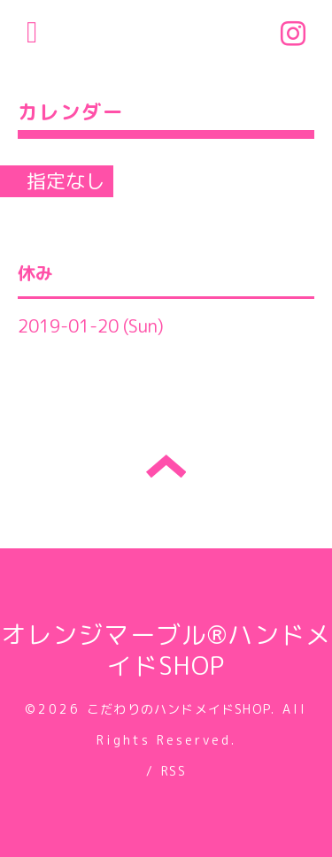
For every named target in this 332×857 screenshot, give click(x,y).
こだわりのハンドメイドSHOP (179, 708)
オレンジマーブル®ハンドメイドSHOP (166, 650)
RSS (173, 770)
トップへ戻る (166, 466)
